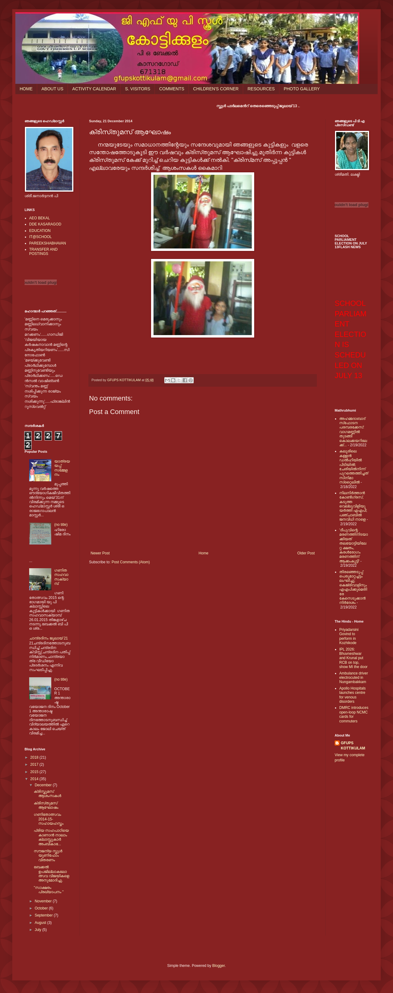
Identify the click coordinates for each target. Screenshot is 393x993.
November (44, 901)
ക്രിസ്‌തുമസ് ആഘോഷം (46, 805)
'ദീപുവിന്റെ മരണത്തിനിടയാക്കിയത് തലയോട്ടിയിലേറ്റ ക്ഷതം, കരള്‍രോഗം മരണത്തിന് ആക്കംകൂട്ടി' (353, 545)
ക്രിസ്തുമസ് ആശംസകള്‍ (47, 793)
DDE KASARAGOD (45, 224)
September (44, 915)
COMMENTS (171, 88)
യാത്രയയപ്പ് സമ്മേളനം (62, 468)
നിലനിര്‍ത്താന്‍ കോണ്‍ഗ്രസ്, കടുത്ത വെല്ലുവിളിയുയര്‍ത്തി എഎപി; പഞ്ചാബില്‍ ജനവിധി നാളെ (353, 506)
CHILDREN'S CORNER (216, 88)
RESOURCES (261, 88)
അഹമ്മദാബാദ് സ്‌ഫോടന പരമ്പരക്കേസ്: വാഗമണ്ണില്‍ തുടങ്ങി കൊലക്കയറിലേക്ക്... (353, 431)
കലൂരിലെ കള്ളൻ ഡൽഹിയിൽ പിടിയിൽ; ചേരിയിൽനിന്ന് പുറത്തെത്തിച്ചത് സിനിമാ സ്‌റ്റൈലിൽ (353, 466)
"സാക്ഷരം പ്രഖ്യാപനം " (49, 889)
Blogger (218, 966)
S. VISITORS (137, 88)
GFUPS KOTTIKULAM (353, 745)
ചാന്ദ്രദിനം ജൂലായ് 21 (48, 638)
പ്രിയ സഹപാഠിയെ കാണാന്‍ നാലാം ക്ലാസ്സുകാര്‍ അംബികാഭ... (51, 837)
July (38, 930)
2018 (35, 757)
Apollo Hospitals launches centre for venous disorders (352, 695)
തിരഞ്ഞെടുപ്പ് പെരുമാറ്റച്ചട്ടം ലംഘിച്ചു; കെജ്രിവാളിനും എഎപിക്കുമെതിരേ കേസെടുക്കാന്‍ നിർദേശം (353, 587)
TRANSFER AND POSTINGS (43, 251)
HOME (26, 88)
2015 (35, 772)
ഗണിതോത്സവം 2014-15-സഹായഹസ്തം (49, 819)
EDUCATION (40, 231)
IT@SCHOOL (40, 237)
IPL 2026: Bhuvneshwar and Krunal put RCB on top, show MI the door (353, 658)
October (42, 908)
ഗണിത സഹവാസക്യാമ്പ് (61, 577)
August (41, 923)
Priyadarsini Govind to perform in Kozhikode (349, 636)
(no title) (61, 524)
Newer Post (100, 553)
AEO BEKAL (39, 218)
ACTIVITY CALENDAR (94, 88)
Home (203, 553)
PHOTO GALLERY (302, 88)
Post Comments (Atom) (130, 562)
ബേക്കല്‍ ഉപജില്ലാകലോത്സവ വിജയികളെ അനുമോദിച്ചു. (51, 873)
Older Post (306, 553)
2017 (35, 764)
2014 (35, 779)
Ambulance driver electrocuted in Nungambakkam (353, 677)
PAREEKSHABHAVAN (47, 243)
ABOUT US (52, 88)
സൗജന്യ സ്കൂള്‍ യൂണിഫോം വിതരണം (48, 855)
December (44, 785)
